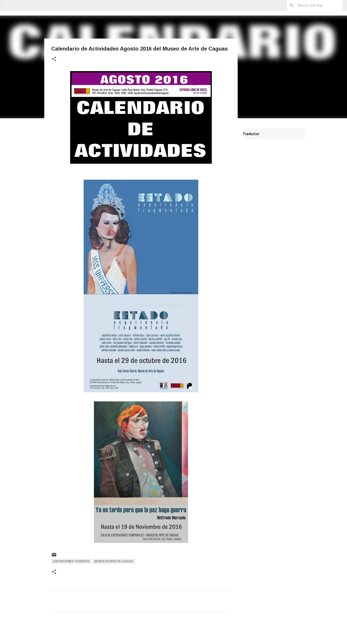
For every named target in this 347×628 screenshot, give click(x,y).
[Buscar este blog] (319, 5)
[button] (54, 59)
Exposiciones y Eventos (71, 561)
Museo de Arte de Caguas (113, 561)
